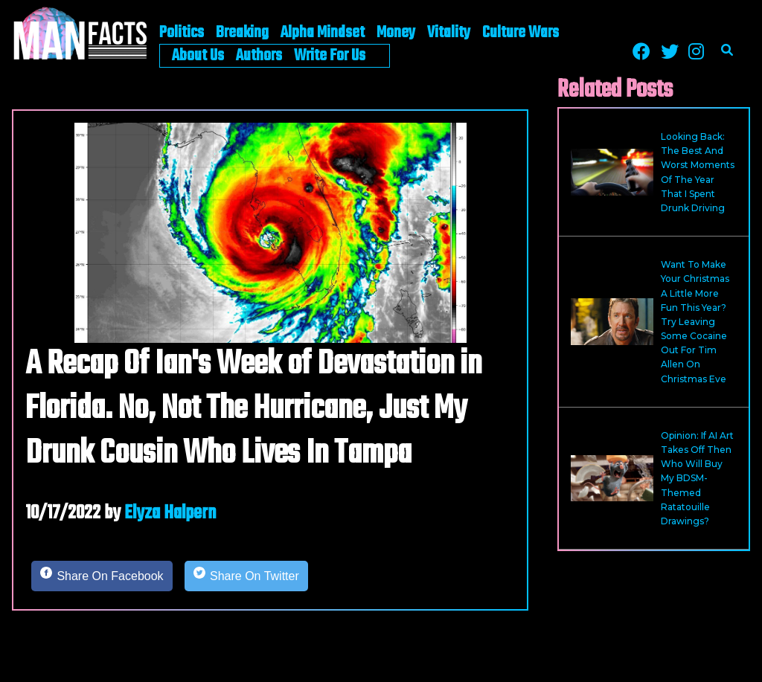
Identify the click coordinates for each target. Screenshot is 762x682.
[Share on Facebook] (102, 576)
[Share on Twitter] (246, 576)
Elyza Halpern (170, 513)
